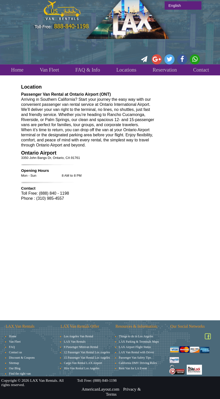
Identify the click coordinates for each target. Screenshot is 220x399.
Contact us (15, 352)
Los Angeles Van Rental (78, 336)
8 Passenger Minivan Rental (81, 347)
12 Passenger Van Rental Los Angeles (87, 352)
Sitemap (14, 363)
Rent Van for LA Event (133, 368)
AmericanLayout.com (100, 389)
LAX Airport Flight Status (135, 347)
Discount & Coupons (22, 357)
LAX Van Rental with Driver (136, 352)
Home (17, 70)
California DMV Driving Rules (138, 363)
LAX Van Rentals (74, 341)
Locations (126, 70)
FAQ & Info (87, 70)
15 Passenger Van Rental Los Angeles (87, 357)
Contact (201, 70)
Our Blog (14, 368)
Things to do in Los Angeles (136, 336)
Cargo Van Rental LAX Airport (83, 363)
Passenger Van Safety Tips (135, 357)
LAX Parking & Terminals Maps (139, 341)
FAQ (12, 347)
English (174, 5)
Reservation (165, 70)
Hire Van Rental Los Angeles (81, 368)
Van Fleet (49, 70)
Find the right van (20, 373)
